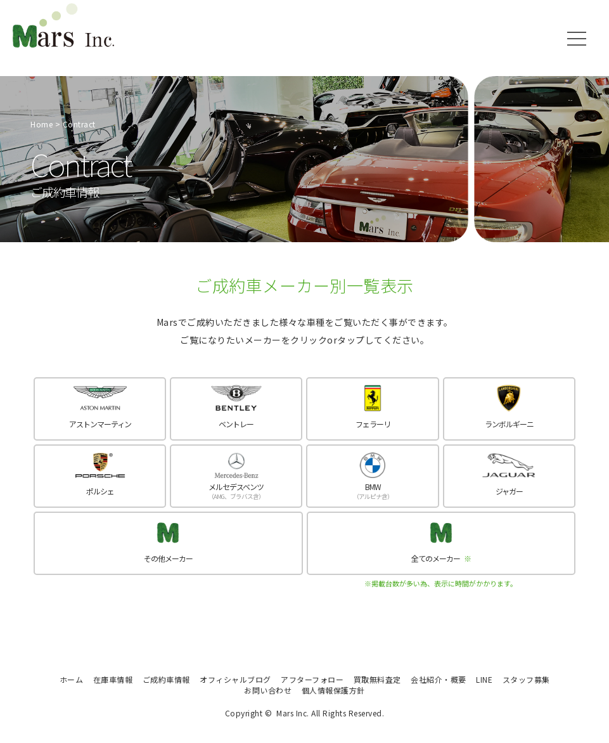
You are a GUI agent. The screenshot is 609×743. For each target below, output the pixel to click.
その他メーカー (168, 558)
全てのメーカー (441, 558)
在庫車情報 (113, 679)
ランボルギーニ (509, 423)
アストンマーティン (100, 423)
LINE (484, 679)
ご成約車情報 (166, 679)
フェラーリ (373, 423)
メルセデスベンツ (236, 491)
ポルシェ (100, 491)
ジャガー (509, 491)
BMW (372, 491)
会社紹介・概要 (438, 679)
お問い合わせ (268, 690)
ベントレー (236, 423)
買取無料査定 (377, 679)
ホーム (72, 679)
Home (41, 124)
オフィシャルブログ (235, 679)
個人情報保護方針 (333, 690)
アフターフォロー (312, 679)
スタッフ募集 (526, 679)
